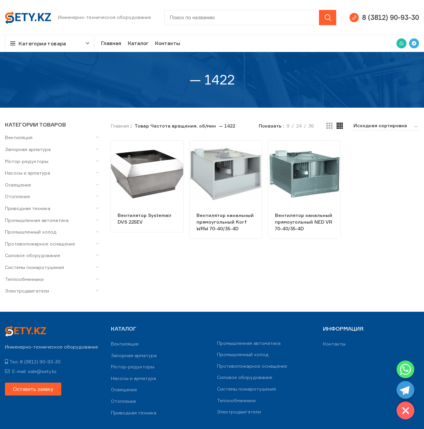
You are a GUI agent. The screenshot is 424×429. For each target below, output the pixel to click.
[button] (33, 389)
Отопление (17, 196)
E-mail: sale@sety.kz (31, 371)
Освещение (18, 185)
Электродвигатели (27, 291)
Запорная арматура (28, 149)
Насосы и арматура (27, 173)
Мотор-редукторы (26, 161)
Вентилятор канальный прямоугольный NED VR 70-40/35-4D (303, 221)
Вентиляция (18, 137)
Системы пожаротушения (34, 267)
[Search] (250, 17)
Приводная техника (27, 208)
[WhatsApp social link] (401, 43)
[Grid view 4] (340, 126)
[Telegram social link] (414, 43)
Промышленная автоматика (37, 220)
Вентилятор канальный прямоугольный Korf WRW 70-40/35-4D (225, 221)
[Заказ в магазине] (386, 127)
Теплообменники (24, 279)
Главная (120, 126)
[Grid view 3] (329, 126)
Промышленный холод (31, 232)
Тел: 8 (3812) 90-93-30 (33, 361)
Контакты (334, 344)
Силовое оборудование (32, 255)
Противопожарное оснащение (40, 243)
